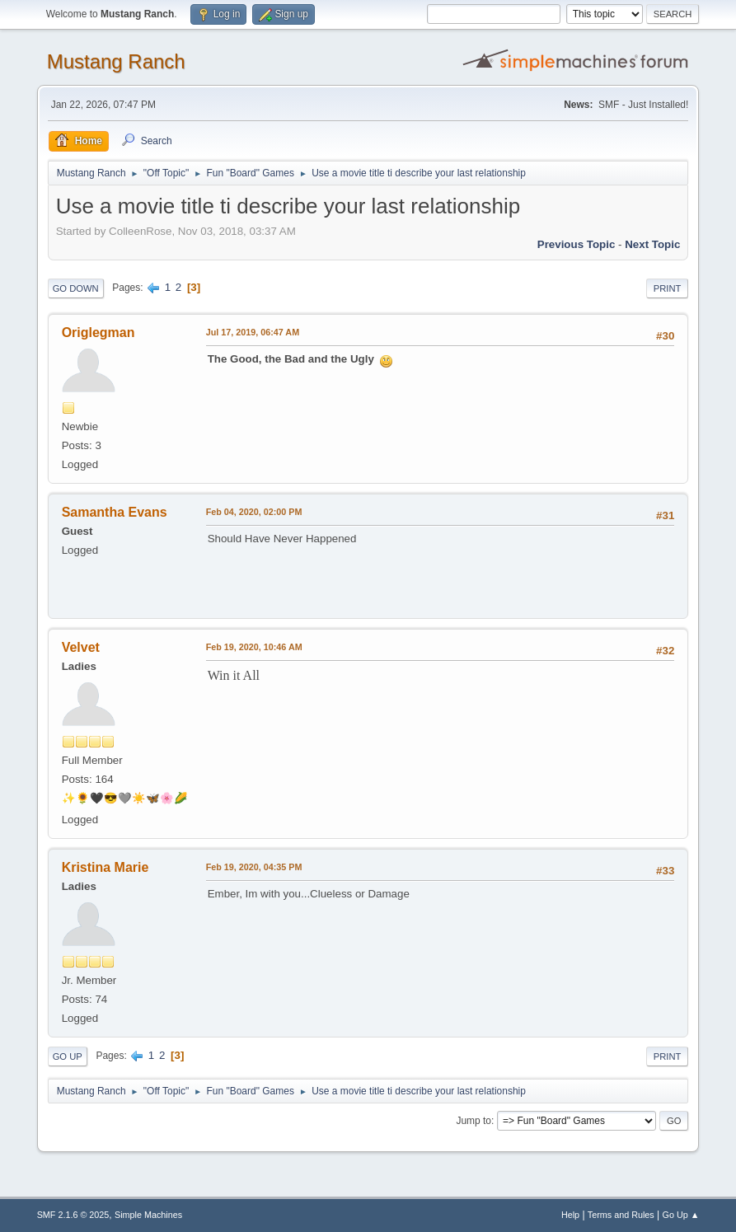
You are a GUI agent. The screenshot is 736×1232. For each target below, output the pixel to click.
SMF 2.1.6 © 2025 (73, 1215)
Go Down (76, 288)
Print (668, 288)
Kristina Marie (105, 867)
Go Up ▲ (681, 1215)
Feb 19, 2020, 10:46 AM (254, 647)
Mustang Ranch (116, 61)
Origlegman (98, 333)
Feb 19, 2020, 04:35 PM (254, 867)
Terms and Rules (621, 1215)
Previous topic (576, 244)
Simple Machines (148, 1215)
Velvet (81, 647)
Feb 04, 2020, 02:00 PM (254, 512)
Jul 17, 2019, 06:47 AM (252, 332)
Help (570, 1215)
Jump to (473, 1121)
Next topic (652, 244)
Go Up (67, 1056)
